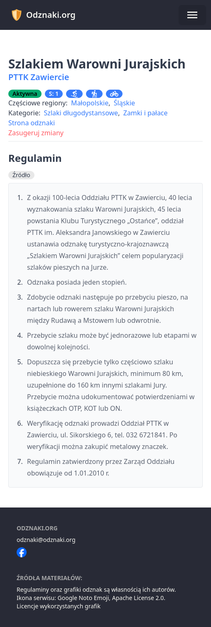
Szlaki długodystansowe (81, 112)
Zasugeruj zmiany (36, 132)
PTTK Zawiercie (38, 77)
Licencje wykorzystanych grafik (59, 606)
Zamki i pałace (145, 112)
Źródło (21, 175)
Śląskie (124, 102)
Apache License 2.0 (138, 598)
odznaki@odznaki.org (46, 540)
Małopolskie (89, 102)
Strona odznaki (31, 122)
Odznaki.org (43, 15)
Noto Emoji (94, 598)
